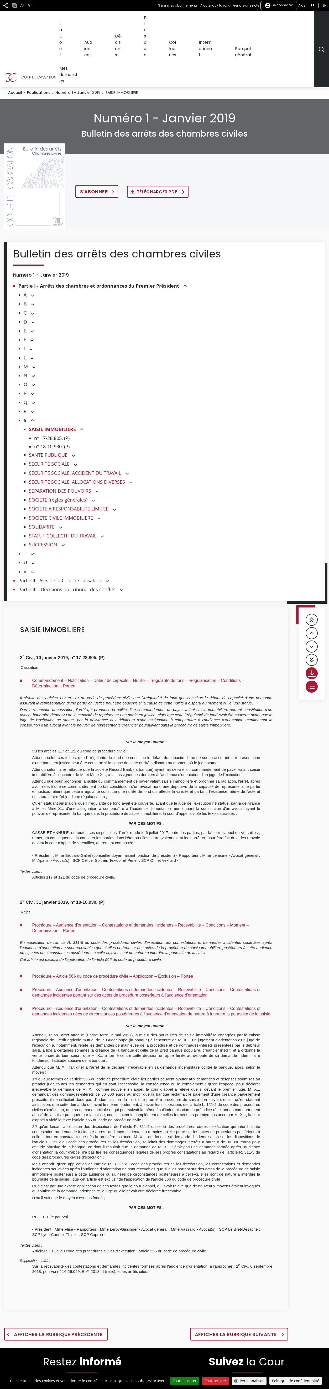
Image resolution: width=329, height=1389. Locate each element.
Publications (38, 35)
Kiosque (184, 20)
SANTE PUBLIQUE (48, 398)
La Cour (119, 20)
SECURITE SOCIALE (49, 407)
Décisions (163, 20)
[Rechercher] (321, 20)
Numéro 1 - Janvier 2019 (78, 35)
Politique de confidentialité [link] (295, 1380)
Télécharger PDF (158, 135)
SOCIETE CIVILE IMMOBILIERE (61, 461)
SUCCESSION (43, 487)
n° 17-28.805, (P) (52, 381)
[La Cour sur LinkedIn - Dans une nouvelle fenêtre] (256, 1366)
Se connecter (279, 5)
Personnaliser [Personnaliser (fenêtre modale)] (252, 1380)
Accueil (15, 35)
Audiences (140, 20)
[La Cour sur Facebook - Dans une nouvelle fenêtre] (221, 1366)
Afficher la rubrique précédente (58, 1277)
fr (313, 5)
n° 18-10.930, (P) (52, 389)
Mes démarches (297, 20)
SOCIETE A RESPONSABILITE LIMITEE (68, 452)
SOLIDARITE (42, 470)
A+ (22, 5)
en (324, 5)
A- (30, 5)
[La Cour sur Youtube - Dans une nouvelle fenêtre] (239, 1366)
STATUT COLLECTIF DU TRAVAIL (62, 479)
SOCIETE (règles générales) (58, 443)
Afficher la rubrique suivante (236, 1277)
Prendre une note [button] (246, 5)
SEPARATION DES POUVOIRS (60, 434)
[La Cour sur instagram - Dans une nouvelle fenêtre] (272, 1366)
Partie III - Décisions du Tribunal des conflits (67, 532)
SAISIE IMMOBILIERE (52, 372)
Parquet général (262, 20)
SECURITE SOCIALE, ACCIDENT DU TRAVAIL (75, 416)
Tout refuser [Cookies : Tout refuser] (215, 1380)
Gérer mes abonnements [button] (178, 5)
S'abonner (94, 134)
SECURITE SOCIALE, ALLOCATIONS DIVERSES (77, 425)
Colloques (205, 20)
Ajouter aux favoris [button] (215, 5)
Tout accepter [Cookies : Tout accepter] (185, 1380)
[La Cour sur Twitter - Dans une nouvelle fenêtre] (203, 1366)
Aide (301, 5)
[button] (185, 229)
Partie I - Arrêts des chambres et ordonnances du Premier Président (98, 229)
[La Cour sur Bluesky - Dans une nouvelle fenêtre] (289, 1366)
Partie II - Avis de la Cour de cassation (59, 523)
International (231, 20)
